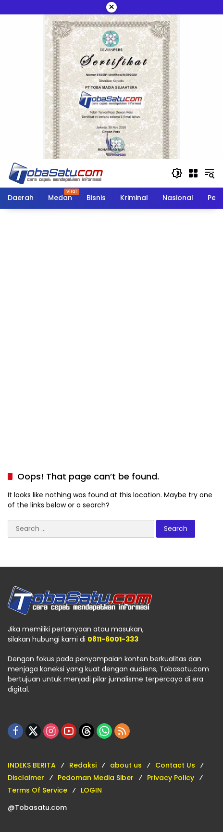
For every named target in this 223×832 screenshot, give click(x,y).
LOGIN (91, 790)
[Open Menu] (193, 173)
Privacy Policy (170, 777)
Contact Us (175, 765)
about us (126, 765)
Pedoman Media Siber (96, 777)
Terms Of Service (37, 790)
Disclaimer (26, 777)
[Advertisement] (111, 329)
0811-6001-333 (112, 639)
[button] (177, 173)
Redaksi (83, 765)
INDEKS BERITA (32, 765)
